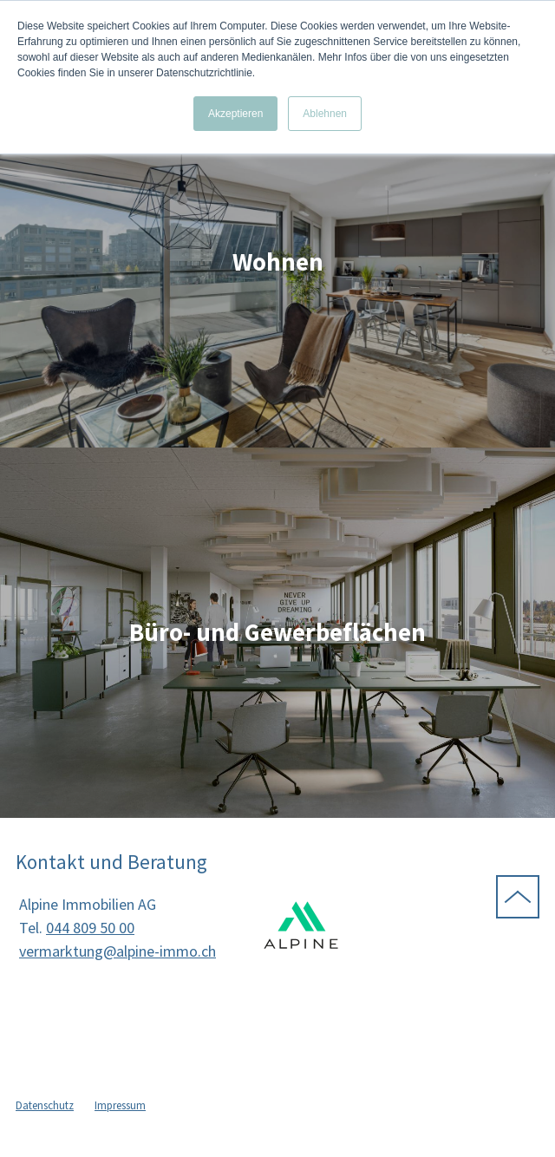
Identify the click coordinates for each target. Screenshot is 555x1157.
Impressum (120, 1105)
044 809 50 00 (90, 928)
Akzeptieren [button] (235, 114)
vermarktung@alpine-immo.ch (117, 951)
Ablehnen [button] (325, 114)
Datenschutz (45, 1105)
